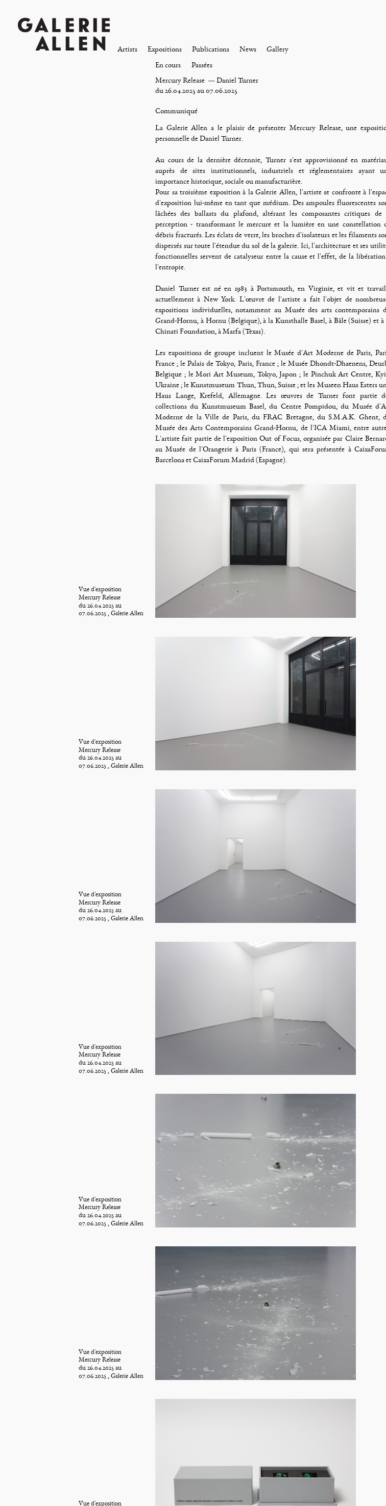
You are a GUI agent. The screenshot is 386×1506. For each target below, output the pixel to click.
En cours (168, 65)
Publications (210, 49)
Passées (201, 65)
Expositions (165, 49)
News (247, 49)
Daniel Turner (237, 80)
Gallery (277, 49)
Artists (127, 49)
